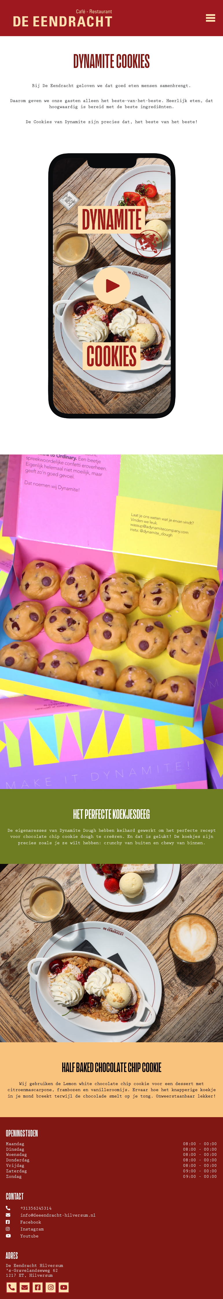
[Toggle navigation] (211, 18)
